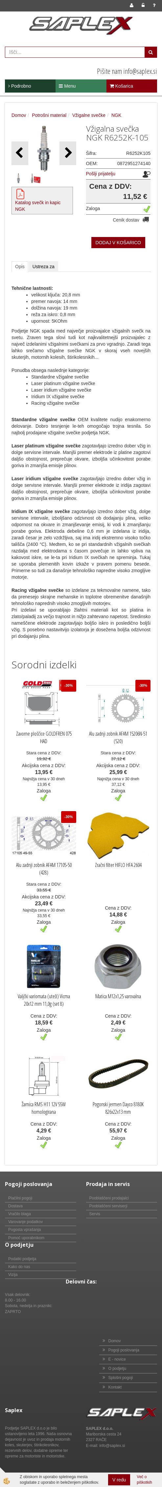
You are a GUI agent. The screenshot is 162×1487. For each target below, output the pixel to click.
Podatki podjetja (22, 1259)
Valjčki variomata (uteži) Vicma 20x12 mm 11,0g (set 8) (44, 1000)
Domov (19, 115)
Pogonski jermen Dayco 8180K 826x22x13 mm (118, 1108)
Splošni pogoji (120, 1377)
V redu (119, 1479)
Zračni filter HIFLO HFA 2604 (118, 865)
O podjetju (117, 1368)
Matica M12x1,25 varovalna (118, 996)
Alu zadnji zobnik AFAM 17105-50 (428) (44, 868)
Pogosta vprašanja (24, 1229)
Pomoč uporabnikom (26, 1238)
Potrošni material (49, 115)
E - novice (117, 1359)
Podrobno (19, 86)
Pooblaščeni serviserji (108, 1206)
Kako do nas (19, 1266)
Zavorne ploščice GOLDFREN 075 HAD (44, 737)
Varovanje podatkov (25, 1221)
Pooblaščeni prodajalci (109, 1198)
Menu (67, 86)
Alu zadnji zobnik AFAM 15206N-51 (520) (118, 737)
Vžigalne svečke (88, 115)
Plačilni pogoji (20, 1198)
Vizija (12, 1274)
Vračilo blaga (19, 1214)
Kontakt (115, 1387)
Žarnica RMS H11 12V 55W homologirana (44, 1108)
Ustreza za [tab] (44, 266)
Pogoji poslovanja (123, 1350)
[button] (67, 153)
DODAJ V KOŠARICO (118, 242)
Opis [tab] (20, 266)
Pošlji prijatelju (100, 173)
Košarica (121, 86)
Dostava (15, 1206)
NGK (116, 115)
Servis (94, 1214)
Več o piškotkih (144, 1480)
